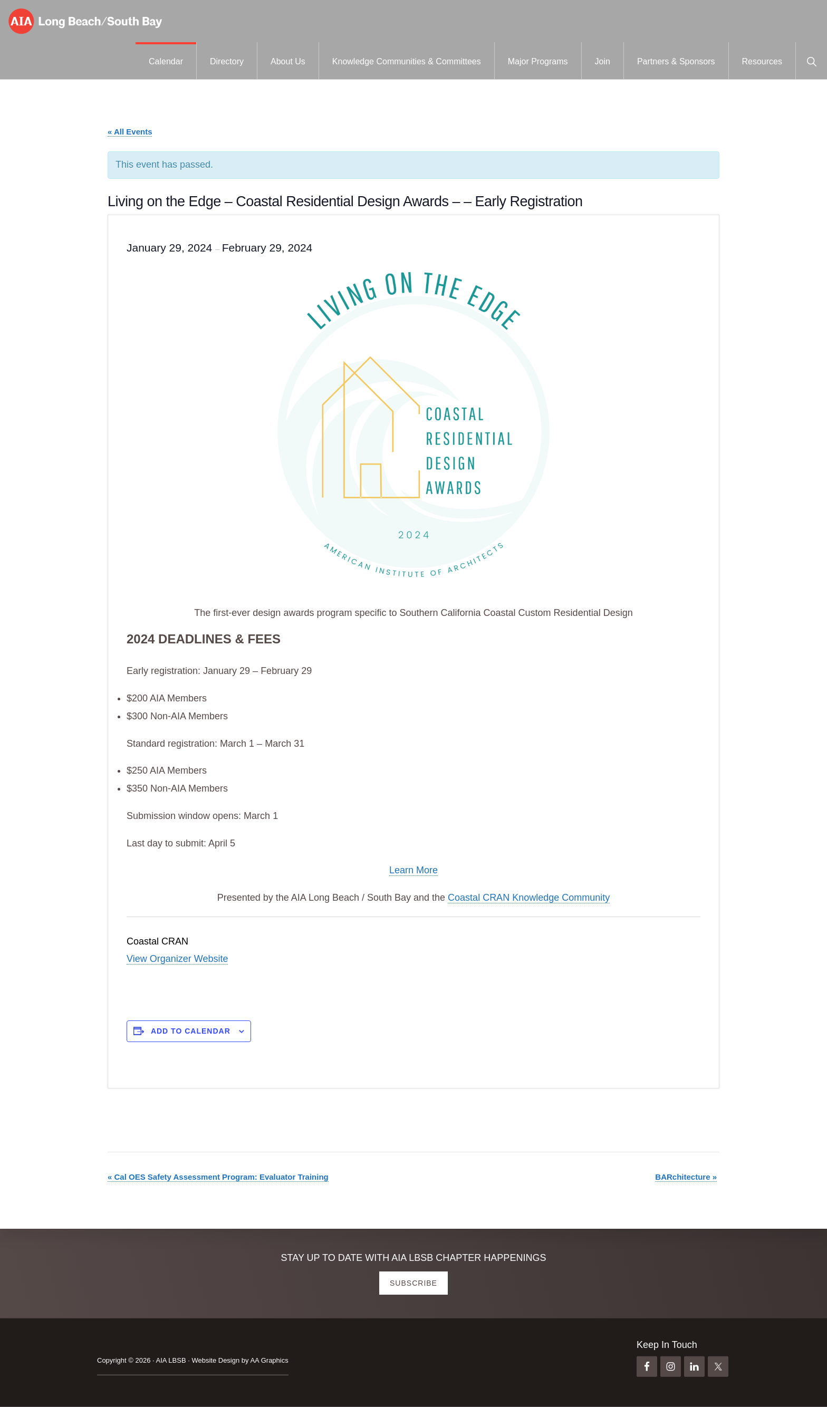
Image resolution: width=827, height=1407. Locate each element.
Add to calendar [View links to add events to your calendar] (190, 1031)
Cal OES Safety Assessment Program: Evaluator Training (218, 1176)
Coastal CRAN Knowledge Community (529, 897)
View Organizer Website (177, 958)
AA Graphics (269, 1360)
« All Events (130, 131)
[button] (811, 60)
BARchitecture (686, 1176)
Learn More (413, 870)
